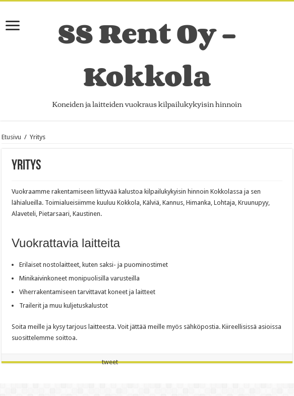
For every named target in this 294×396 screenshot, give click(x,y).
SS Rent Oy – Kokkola (147, 54)
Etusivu (11, 137)
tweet (110, 362)
